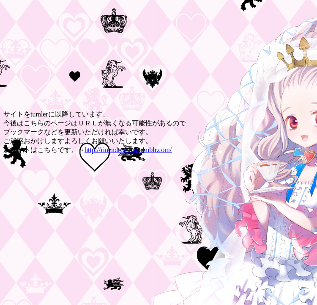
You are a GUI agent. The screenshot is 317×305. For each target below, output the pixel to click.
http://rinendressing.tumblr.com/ (128, 149)
